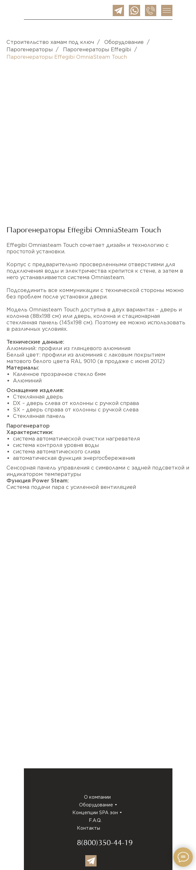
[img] (118, 10)
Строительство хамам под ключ (50, 42)
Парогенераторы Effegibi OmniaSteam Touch (66, 57)
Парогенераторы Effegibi (97, 49)
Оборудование (124, 42)
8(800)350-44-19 (105, 843)
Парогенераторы (29, 49)
